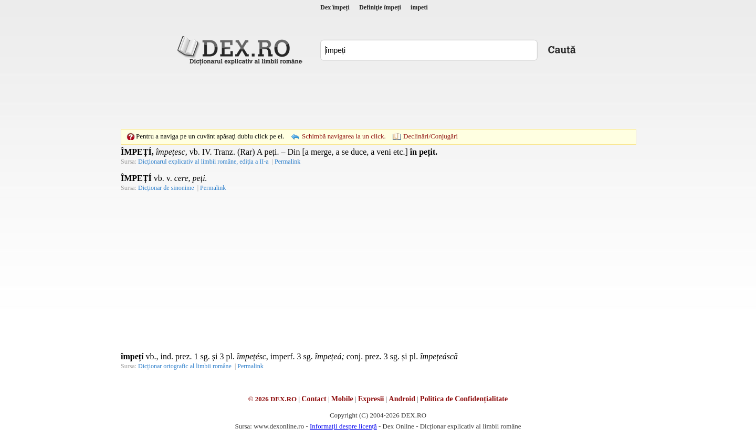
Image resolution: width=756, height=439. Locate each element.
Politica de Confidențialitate (464, 399)
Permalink (287, 161)
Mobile (342, 399)
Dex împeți (335, 7)
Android (402, 399)
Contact (313, 399)
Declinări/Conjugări (430, 136)
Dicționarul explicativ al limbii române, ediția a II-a (203, 161)
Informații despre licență (343, 426)
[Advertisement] (378, 97)
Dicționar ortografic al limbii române (185, 366)
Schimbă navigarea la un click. (344, 136)
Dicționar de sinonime (166, 187)
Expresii (371, 399)
